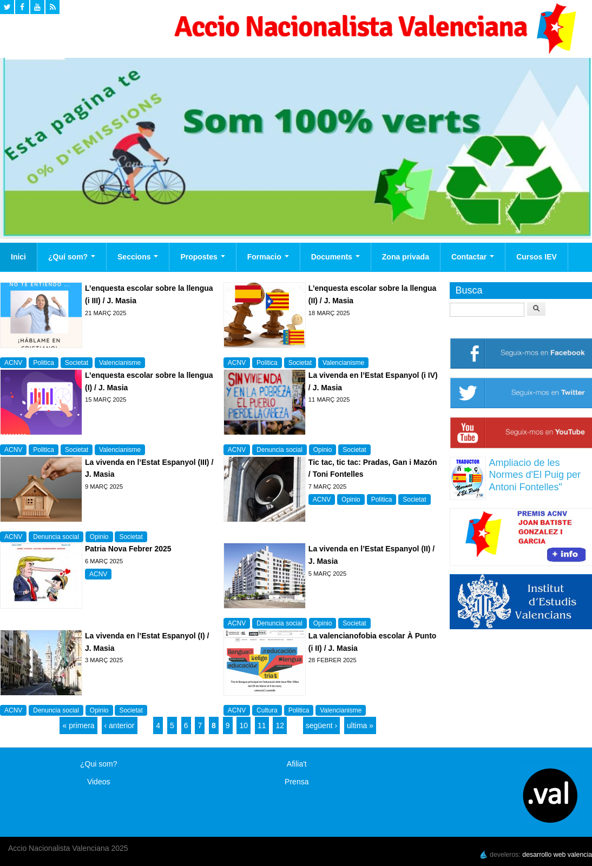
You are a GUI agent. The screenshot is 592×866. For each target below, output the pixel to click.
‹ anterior (119, 725)
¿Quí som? (71, 256)
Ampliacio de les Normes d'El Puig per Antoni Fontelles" (535, 474)
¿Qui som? (98, 764)
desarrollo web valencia (557, 854)
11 (262, 725)
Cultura (267, 710)
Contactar (472, 256)
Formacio (268, 256)
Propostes (202, 256)
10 (243, 725)
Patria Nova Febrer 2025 (128, 548)
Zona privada (405, 256)
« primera (78, 725)
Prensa (296, 781)
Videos (98, 781)
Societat (76, 363)
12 (279, 725)
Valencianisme (120, 363)
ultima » (360, 725)
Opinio (322, 450)
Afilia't (297, 764)
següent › (321, 725)
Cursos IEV (536, 256)
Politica (43, 363)
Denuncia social (279, 450)
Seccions (137, 256)
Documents (335, 256)
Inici (18, 256)
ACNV (13, 363)
